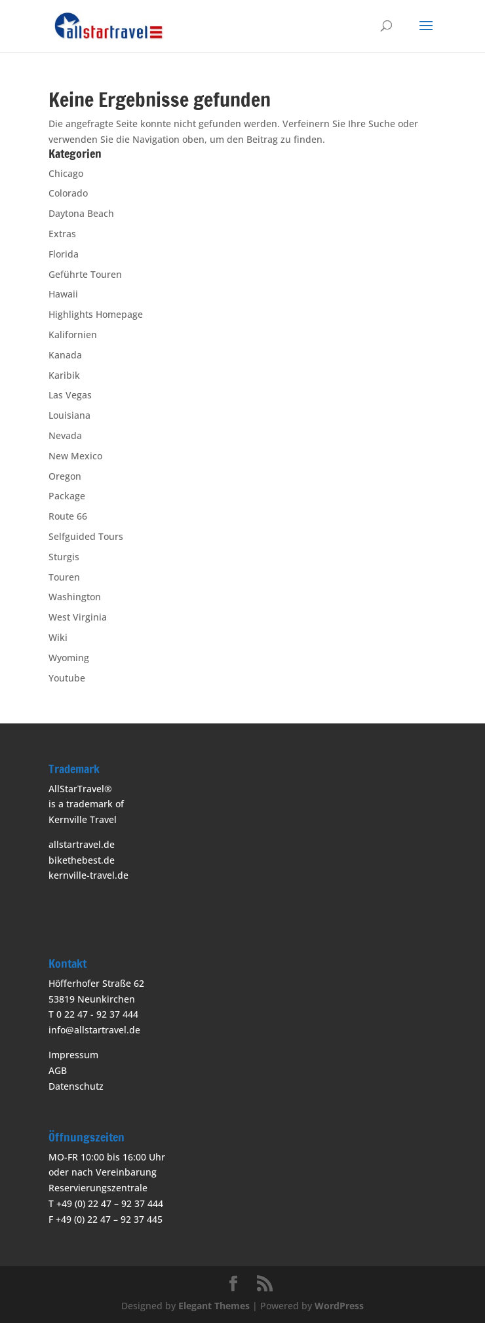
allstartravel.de (81, 844)
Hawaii (63, 294)
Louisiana (69, 415)
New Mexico (75, 456)
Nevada (65, 435)
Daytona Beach (81, 213)
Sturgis (63, 556)
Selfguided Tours (85, 536)
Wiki (58, 637)
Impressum (73, 1054)
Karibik (64, 375)
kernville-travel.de (88, 875)
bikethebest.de (81, 860)
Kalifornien (72, 334)
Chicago (65, 173)
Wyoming (68, 657)
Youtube (66, 678)
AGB (57, 1070)
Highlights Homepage (95, 314)
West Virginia (77, 617)
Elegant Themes (214, 1305)
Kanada (65, 355)
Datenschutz (76, 1086)
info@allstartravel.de (94, 1030)
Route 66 (67, 516)
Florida (63, 254)
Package (66, 495)
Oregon (64, 476)
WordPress (339, 1305)
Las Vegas (70, 395)
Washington (74, 596)
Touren (64, 577)
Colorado (68, 193)
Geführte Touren (85, 274)
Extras (62, 233)
